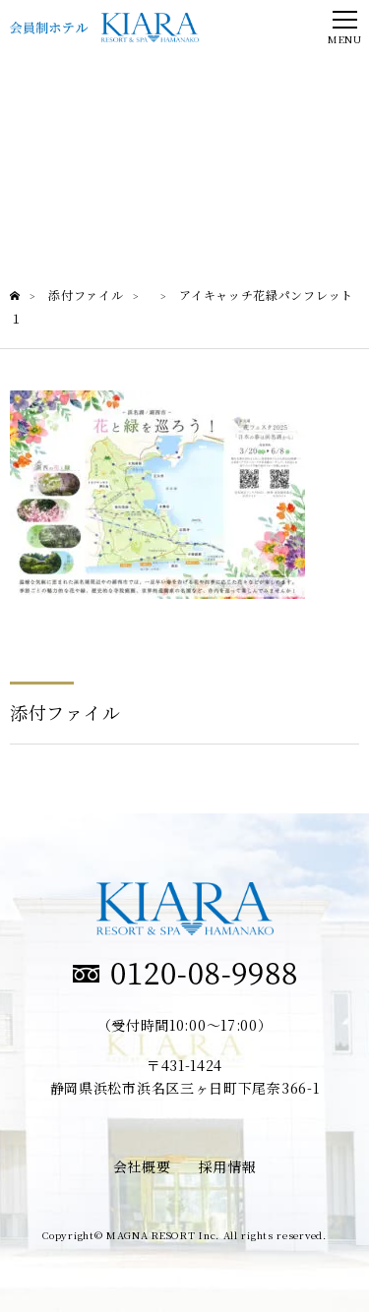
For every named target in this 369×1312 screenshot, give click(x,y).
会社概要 (142, 1166)
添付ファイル (65, 712)
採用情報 (228, 1166)
